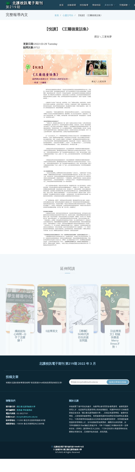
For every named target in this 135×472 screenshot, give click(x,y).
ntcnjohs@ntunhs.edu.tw (26, 428)
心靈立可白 (68, 15)
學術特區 (96, 5)
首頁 (61, 5)
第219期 (13, 7)
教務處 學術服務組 (24, 421)
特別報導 (84, 5)
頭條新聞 (72, 5)
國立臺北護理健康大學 (26, 418)
